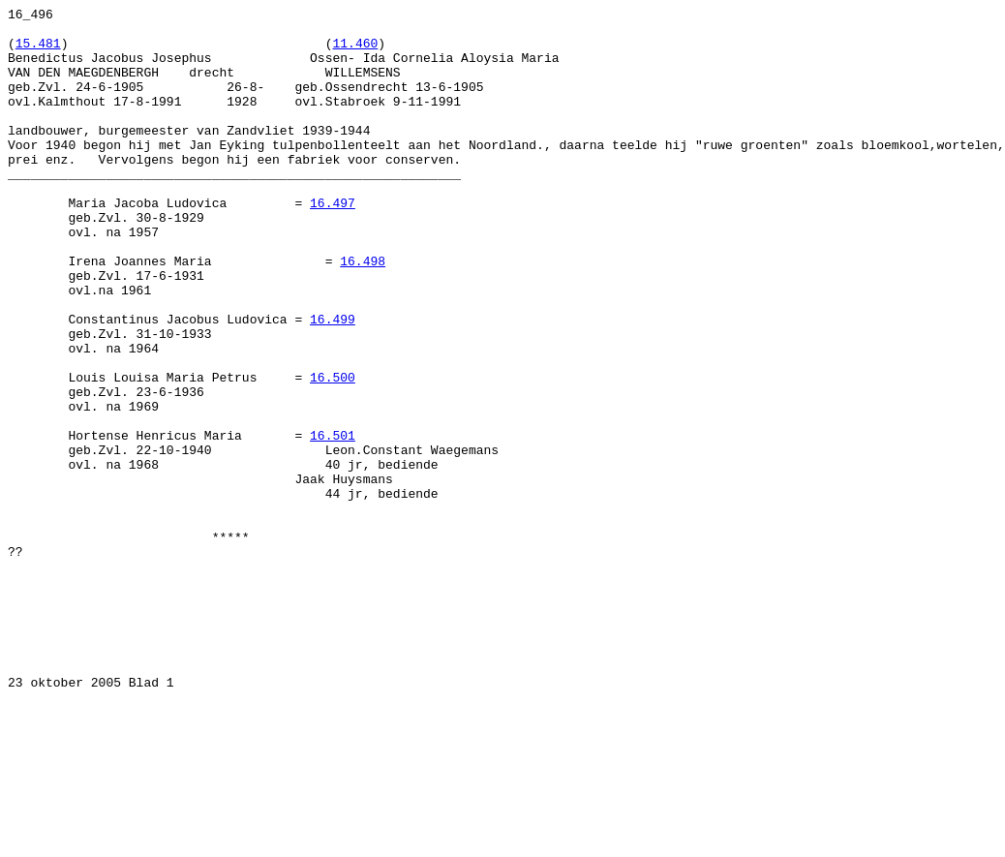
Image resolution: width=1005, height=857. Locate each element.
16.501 (332, 522)
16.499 (332, 382)
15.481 (38, 51)
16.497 (332, 243)
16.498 (362, 312)
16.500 (332, 452)
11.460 (355, 51)
